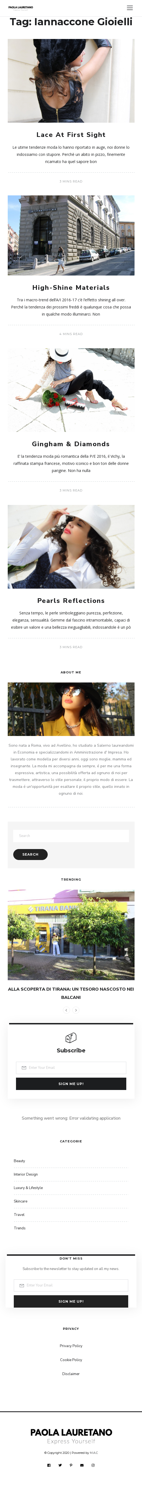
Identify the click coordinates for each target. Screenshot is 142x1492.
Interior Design (26, 1174)
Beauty (19, 1161)
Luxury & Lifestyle (28, 1187)
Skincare (20, 1201)
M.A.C (94, 1453)
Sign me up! (71, 1084)
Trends (20, 1228)
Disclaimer (71, 1374)
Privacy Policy (71, 1346)
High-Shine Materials (71, 287)
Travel (19, 1214)
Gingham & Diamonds (71, 444)
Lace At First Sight (71, 134)
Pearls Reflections (71, 600)
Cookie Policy (71, 1360)
